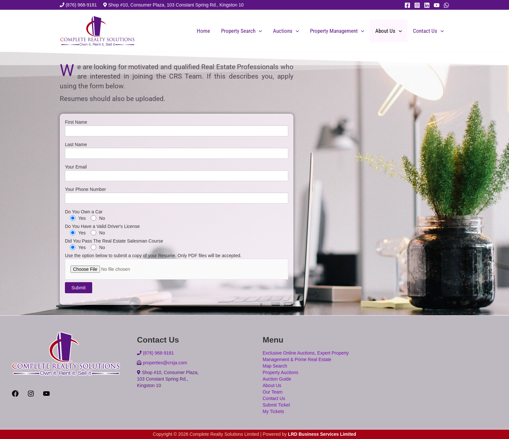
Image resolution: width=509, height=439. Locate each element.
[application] (258, 30)
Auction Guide (277, 379)
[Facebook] (407, 5)
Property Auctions (280, 372)
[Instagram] (417, 5)
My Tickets (273, 411)
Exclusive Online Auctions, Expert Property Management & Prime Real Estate (306, 356)
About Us (388, 30)
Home (203, 31)
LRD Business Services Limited (322, 434)
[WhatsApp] (446, 5)
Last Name (176, 152)
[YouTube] (437, 5)
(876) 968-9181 (81, 4)
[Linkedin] (427, 5)
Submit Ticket (276, 405)
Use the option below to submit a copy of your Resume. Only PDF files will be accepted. (176, 266)
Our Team (272, 392)
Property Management (337, 30)
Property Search (241, 30)
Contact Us (428, 30)
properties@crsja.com (165, 362)
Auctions (286, 30)
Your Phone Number (176, 197)
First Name (176, 129)
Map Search (275, 366)
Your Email (176, 174)
